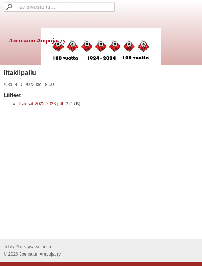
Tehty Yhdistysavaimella (27, 246)
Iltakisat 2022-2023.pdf (40, 103)
